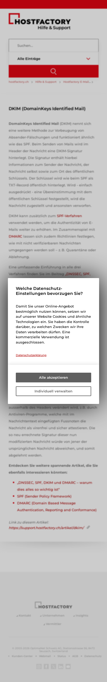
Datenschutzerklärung (31, 355)
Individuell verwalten (53, 391)
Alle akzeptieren (53, 377)
